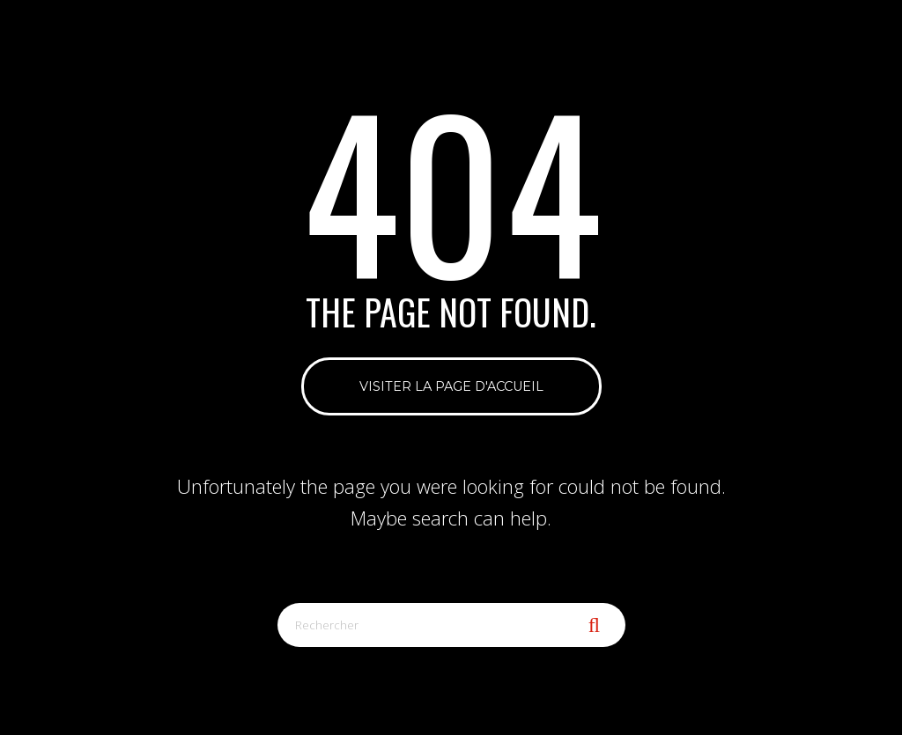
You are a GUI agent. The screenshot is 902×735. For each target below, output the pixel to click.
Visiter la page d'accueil (451, 386)
